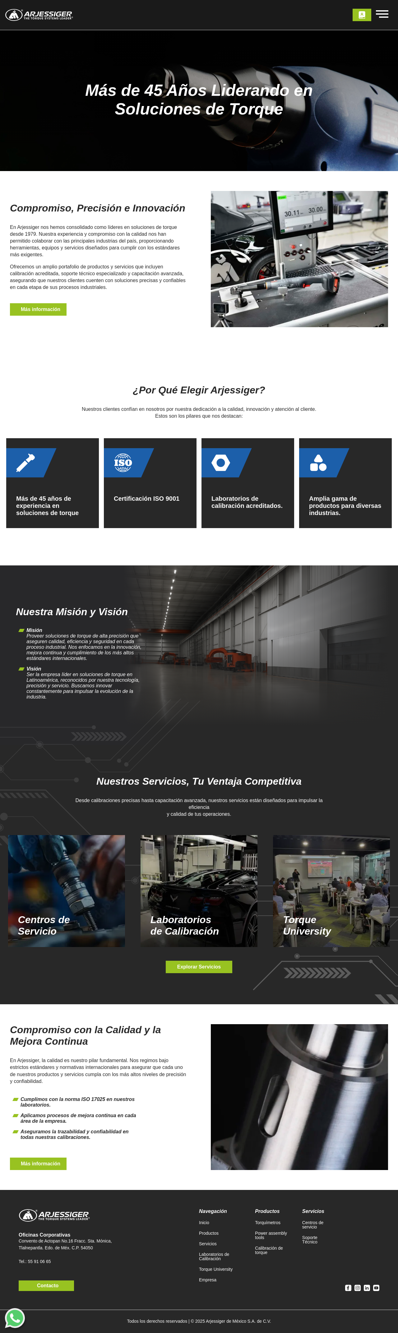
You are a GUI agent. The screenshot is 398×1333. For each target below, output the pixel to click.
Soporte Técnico (309, 1239)
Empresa (207, 1279)
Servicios (208, 1243)
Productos (209, 1233)
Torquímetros (267, 1222)
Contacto (47, 1285)
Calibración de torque (269, 1250)
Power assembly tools (271, 1235)
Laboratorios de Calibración (214, 1256)
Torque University (216, 1269)
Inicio (204, 1222)
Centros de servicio (312, 1224)
